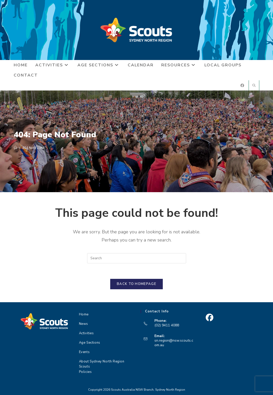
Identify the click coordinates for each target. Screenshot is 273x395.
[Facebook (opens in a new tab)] (242, 85)
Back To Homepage (136, 284)
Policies (85, 372)
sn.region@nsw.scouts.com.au (173, 342)
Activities (86, 333)
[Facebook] (209, 318)
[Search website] (254, 86)
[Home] (15, 148)
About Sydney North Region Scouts (101, 363)
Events (84, 352)
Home (84, 314)
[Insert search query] (136, 258)
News (83, 324)
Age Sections (89, 342)
